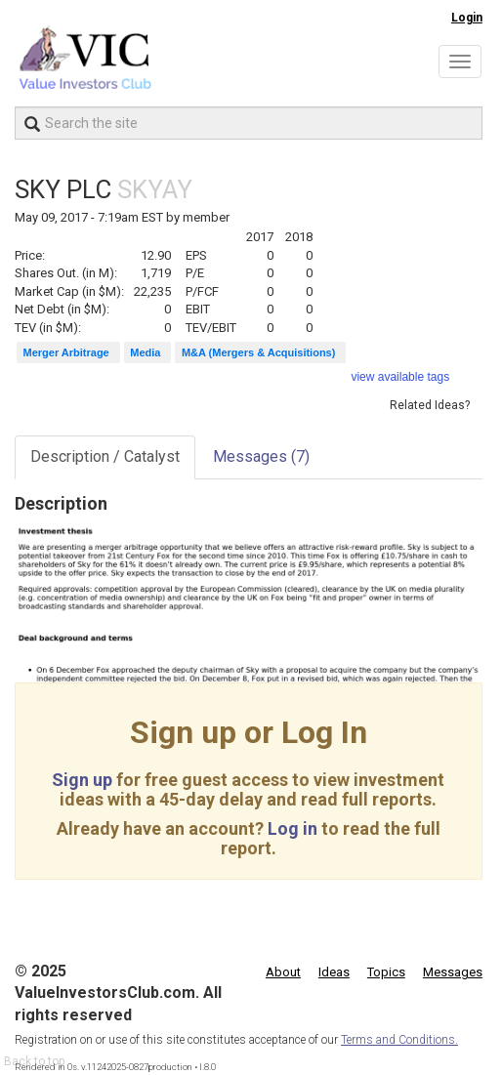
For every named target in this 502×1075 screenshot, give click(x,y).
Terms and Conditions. (399, 1040)
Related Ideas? (430, 405)
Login (466, 17)
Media (145, 352)
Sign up (82, 779)
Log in (292, 828)
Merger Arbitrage (66, 352)
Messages (261, 456)
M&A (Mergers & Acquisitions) (258, 352)
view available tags (400, 377)
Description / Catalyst (105, 456)
